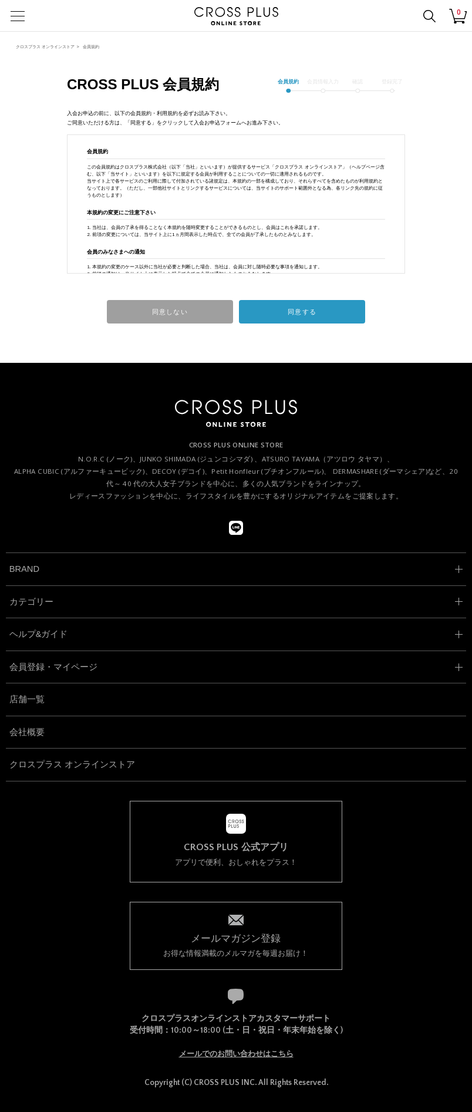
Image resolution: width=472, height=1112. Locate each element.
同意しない (169, 311)
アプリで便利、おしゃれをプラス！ (235, 854)
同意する (302, 311)
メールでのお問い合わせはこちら (236, 1054)
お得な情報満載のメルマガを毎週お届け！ (235, 944)
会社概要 (27, 732)
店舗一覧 (27, 699)
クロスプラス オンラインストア (45, 46)
